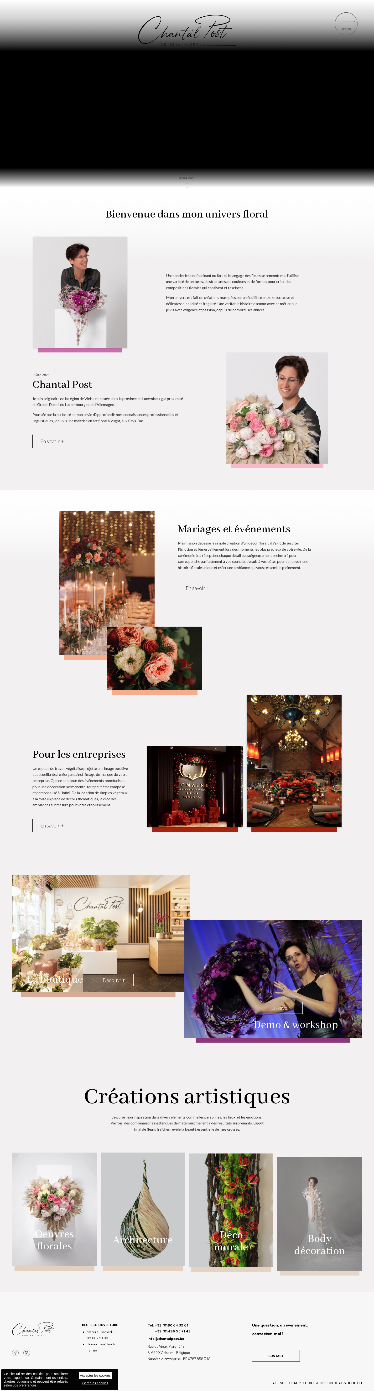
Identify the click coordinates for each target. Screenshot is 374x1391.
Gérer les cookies (95, 1383)
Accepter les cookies (95, 1375)
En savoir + (52, 457)
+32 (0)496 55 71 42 (173, 1331)
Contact (276, 1356)
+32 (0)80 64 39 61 (171, 1325)
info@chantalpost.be (166, 1338)
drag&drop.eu (347, 1383)
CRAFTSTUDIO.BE (304, 1383)
